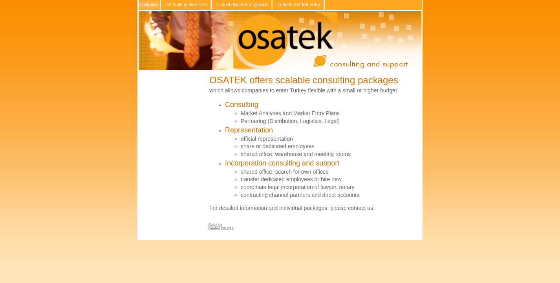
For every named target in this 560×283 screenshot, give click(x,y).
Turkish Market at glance (242, 4)
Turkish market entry (298, 4)
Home (149, 4)
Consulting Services (186, 4)
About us (215, 224)
